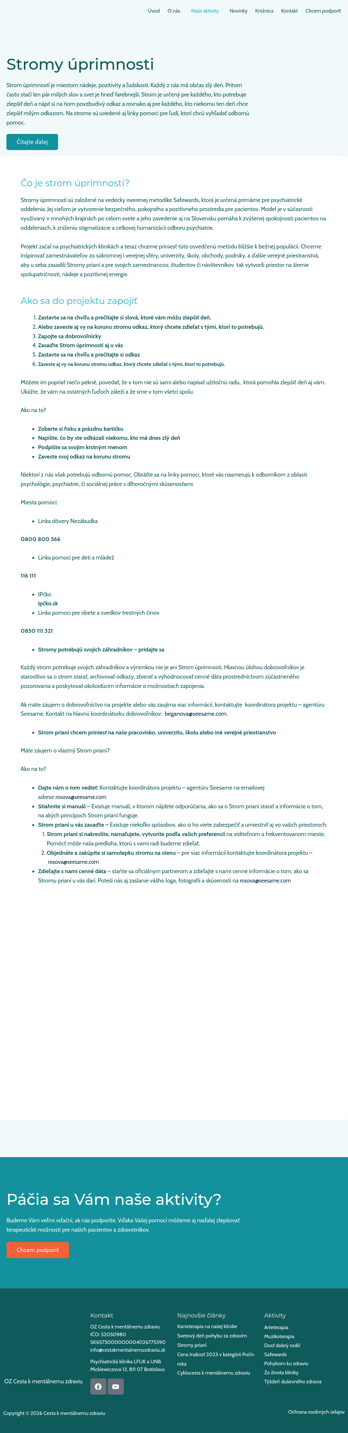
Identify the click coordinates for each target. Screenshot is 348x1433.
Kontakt (285, 11)
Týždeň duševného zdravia (293, 1381)
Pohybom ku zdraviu (286, 1363)
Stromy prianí (192, 1346)
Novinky (229, 11)
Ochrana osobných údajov (316, 1412)
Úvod (137, 11)
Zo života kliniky (281, 1372)
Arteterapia (276, 1327)
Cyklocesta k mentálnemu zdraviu (213, 1374)
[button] (161, 11)
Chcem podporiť (322, 11)
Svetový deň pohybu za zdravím (212, 1336)
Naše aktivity (193, 11)
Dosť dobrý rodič (282, 1345)
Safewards (275, 1354)
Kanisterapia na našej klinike (207, 1326)
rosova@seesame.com (82, 797)
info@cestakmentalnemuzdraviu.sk (127, 1350)
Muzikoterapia (279, 1336)
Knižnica (258, 11)
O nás (159, 11)
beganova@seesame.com (196, 713)
